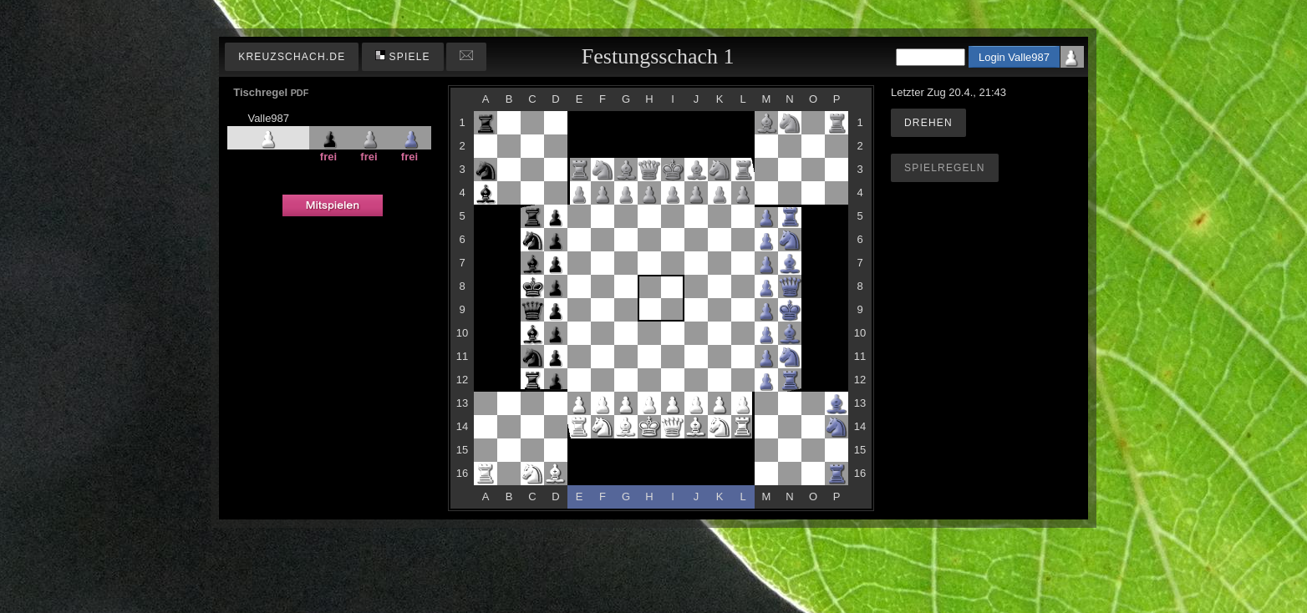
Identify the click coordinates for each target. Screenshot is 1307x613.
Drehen (928, 123)
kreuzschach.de (291, 57)
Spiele (402, 56)
